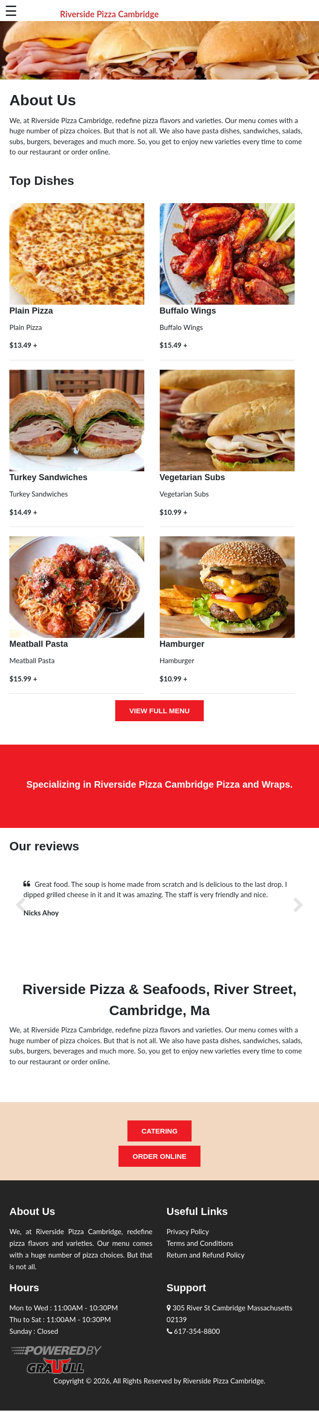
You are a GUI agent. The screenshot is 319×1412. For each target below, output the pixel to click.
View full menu (159, 711)
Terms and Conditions (200, 1243)
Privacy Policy (188, 1231)
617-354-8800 (193, 1331)
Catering (159, 1131)
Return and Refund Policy (206, 1255)
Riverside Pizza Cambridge (109, 14)
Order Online (159, 1156)
